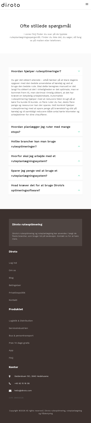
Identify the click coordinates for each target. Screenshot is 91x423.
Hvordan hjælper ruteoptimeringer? (45, 71)
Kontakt (13, 300)
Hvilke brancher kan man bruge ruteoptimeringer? (45, 144)
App (11, 350)
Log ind (13, 263)
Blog (11, 277)
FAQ (11, 357)
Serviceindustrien (18, 328)
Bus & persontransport (21, 335)
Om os (12, 270)
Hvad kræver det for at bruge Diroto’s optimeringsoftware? (45, 188)
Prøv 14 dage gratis (19, 343)
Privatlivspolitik (17, 292)
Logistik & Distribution (21, 320)
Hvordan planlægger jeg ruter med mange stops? (45, 129)
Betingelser (15, 285)
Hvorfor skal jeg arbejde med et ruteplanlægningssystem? (45, 159)
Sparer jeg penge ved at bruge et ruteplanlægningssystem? (45, 173)
